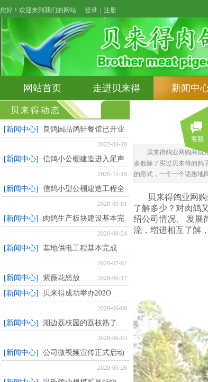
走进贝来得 (116, 88)
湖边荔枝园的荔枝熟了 (80, 323)
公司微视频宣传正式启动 (83, 353)
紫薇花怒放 (61, 278)
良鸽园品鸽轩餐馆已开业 (83, 129)
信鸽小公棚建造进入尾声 (83, 159)
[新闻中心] (21, 129)
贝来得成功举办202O (77, 293)
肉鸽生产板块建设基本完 (83, 218)
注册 (110, 10)
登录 (91, 10)
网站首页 (42, 88)
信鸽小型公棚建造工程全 (83, 189)
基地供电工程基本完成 (80, 248)
